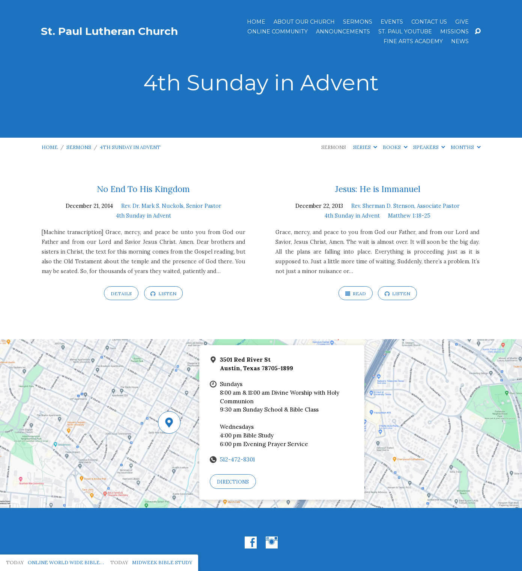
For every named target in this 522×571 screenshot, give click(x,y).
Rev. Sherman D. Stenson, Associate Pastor (405, 206)
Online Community (277, 31)
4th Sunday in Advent (130, 147)
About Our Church (304, 21)
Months (465, 147)
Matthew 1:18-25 (409, 215)
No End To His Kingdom (143, 188)
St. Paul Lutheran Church (109, 31)
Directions (233, 482)
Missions (454, 31)
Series (365, 147)
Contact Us (429, 21)
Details (121, 293)
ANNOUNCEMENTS (343, 31)
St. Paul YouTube (405, 31)
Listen (163, 293)
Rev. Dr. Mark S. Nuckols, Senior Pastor (171, 206)
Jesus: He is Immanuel (377, 188)
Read (355, 293)
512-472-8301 (237, 459)
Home (256, 21)
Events (392, 21)
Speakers (429, 147)
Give (462, 21)
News (460, 41)
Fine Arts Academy (413, 41)
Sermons (357, 21)
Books (395, 147)
